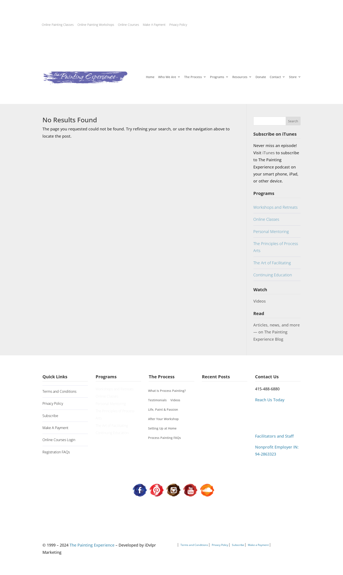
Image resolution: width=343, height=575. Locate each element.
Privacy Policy (178, 25)
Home (150, 77)
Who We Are (167, 77)
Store (293, 77)
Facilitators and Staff (274, 436)
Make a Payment (258, 545)
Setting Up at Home (162, 428)
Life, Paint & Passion (163, 409)
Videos (259, 301)
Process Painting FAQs (164, 438)
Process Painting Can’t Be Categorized (221, 414)
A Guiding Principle (217, 391)
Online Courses (128, 25)
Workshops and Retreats (275, 207)
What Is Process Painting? (167, 391)
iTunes (269, 152)
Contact (275, 77)
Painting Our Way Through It (223, 401)
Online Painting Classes (58, 25)
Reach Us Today (269, 399)
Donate (261, 77)
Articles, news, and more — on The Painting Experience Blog (276, 332)
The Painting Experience (92, 545)
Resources (239, 77)
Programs (217, 77)
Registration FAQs (56, 452)
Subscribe (50, 415)
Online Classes (266, 219)
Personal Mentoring (271, 231)
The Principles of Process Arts (275, 247)
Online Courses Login (58, 439)
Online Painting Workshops (95, 25)
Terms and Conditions (59, 391)
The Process (193, 77)
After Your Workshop (163, 419)
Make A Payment (154, 25)
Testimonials (157, 400)
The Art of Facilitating (272, 262)
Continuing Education (272, 274)
